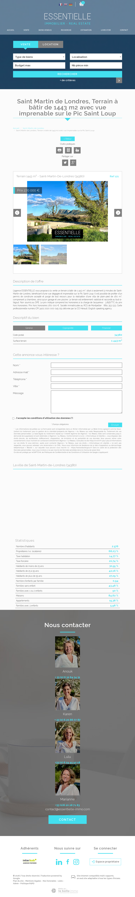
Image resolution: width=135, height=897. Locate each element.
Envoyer (115, 425)
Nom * (16, 365)
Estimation (86, 30)
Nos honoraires (49, 881)
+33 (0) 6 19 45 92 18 (67, 762)
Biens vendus (45, 30)
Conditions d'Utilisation (80, 452)
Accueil (10, 30)
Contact (124, 30)
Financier (106, 328)
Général (29, 328)
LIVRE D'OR (106, 30)
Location (50, 44)
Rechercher (67, 74)
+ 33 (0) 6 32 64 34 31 (67, 677)
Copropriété (68, 328)
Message (18, 393)
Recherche (66, 30)
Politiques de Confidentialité (55, 452)
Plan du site (18, 881)
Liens (60, 881)
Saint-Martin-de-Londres (33, 128)
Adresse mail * (21, 372)
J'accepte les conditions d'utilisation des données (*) (44, 418)
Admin (16, 883)
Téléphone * (20, 379)
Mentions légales (33, 881)
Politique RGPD (27, 883)
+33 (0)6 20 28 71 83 (67, 805)
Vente (26, 30)
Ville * (16, 386)
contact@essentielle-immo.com (67, 809)
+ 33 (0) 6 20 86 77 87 (68, 719)
